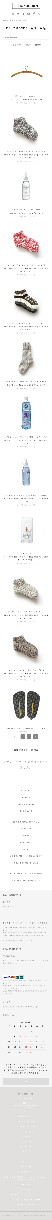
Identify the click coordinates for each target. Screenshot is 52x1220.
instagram (18, 1070)
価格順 (28, 45)
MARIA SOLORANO (26, 804)
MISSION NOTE (26, 1167)
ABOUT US (26, 790)
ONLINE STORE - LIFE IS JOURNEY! (26, 856)
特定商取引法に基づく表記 (26, 1126)
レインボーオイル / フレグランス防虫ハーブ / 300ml (26, 495)
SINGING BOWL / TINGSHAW (26, 822)
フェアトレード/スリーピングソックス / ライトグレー (26, 381)
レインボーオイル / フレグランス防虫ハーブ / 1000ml (26, 437)
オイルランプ (26, 553)
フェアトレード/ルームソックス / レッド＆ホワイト (26, 265)
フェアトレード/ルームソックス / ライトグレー (26, 612)
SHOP (26, 1157)
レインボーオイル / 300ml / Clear (26, 210)
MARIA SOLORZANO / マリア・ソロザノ (26, 1194)
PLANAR (26, 797)
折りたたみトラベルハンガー (26, 96)
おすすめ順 (16, 45)
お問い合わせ (26, 1136)
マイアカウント (26, 1141)
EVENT (26, 836)
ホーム (26, 1111)
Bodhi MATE (26, 1172)
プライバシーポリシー (26, 1131)
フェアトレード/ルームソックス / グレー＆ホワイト (26, 151)
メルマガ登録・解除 (26, 1146)
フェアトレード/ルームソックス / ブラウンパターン (26, 323)
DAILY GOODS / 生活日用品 (14, 20)
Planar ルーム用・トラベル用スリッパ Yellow (26, 728)
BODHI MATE (26, 811)
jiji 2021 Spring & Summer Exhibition (26, 1199)
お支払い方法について (26, 1116)
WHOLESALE (26, 842)
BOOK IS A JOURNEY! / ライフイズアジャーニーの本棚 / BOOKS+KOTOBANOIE (26, 1178)
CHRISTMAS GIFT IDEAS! (26, 1204)
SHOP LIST (26, 829)
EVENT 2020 (26, 1184)
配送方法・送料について (26, 1121)
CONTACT (26, 849)
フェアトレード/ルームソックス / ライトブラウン (26, 670)
